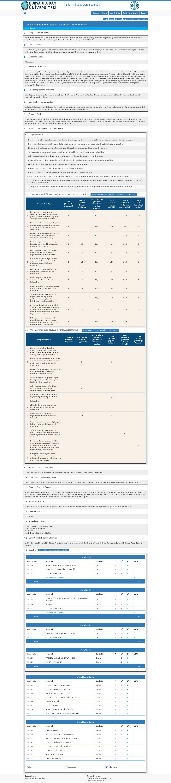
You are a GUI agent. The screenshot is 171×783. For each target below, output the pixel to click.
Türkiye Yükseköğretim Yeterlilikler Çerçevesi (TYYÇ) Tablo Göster (113, 194)
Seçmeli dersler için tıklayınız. (56, 577)
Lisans (104, 13)
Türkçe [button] (106, 19)
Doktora (143, 13)
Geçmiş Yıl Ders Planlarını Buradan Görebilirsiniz (53, 550)
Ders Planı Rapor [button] (142, 19)
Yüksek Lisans (115, 13)
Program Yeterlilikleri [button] (129, 19)
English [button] (111, 19)
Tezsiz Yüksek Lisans (130, 13)
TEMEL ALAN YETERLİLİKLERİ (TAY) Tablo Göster (100, 330)
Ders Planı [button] (118, 19)
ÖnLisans (96, 13)
